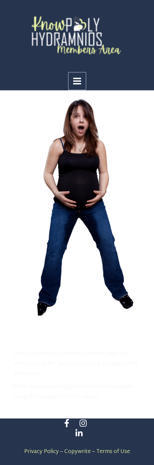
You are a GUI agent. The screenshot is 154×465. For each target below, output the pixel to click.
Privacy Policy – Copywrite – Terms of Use (77, 452)
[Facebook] (67, 423)
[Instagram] (83, 423)
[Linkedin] (79, 433)
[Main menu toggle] (77, 81)
